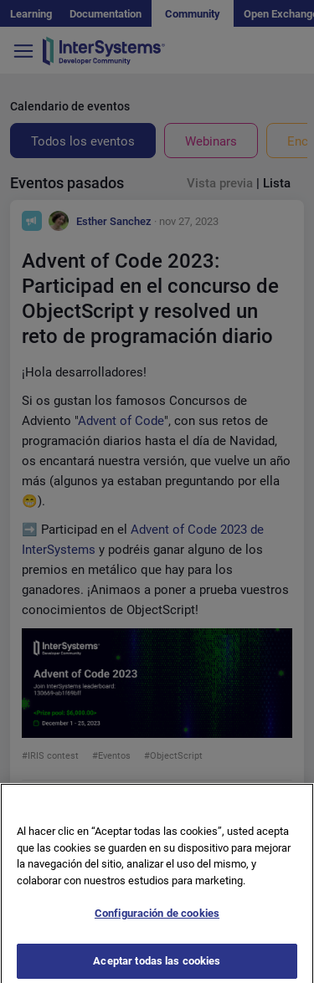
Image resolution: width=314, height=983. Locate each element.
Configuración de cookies (157, 920)
